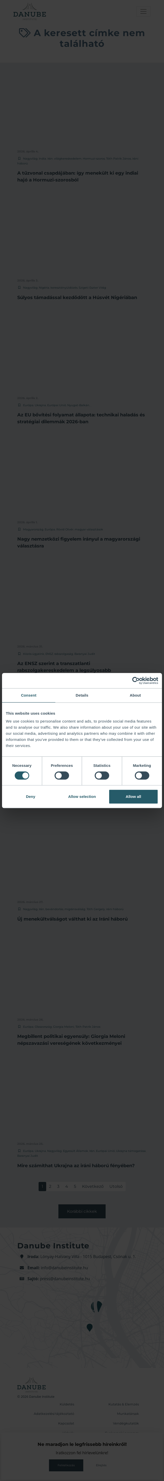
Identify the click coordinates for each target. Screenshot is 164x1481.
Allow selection (82, 796)
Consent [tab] (29, 695)
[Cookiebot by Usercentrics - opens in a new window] (136, 680)
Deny (30, 796)
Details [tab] (82, 695)
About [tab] (135, 695)
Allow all (133, 796)
